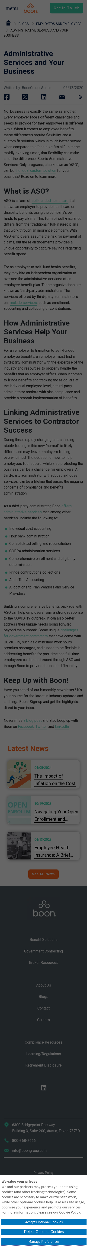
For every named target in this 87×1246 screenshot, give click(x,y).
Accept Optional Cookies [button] (44, 1222)
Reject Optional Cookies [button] (44, 1232)
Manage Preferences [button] (44, 1241)
